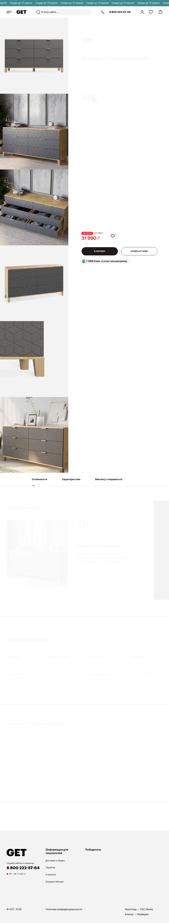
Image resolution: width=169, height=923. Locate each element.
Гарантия (50, 867)
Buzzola (92, 788)
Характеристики (71, 482)
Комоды (88, 27)
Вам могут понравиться (108, 482)
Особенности (39, 482)
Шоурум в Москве (55, 882)
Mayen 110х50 (56, 788)
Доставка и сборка (55, 860)
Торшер (11, 784)
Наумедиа (142, 914)
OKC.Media (146, 909)
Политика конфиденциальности (64, 909)
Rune (130, 788)
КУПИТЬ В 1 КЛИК (139, 157)
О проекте (51, 875)
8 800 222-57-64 (120, 12)
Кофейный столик (56, 784)
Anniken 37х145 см (19, 788)
